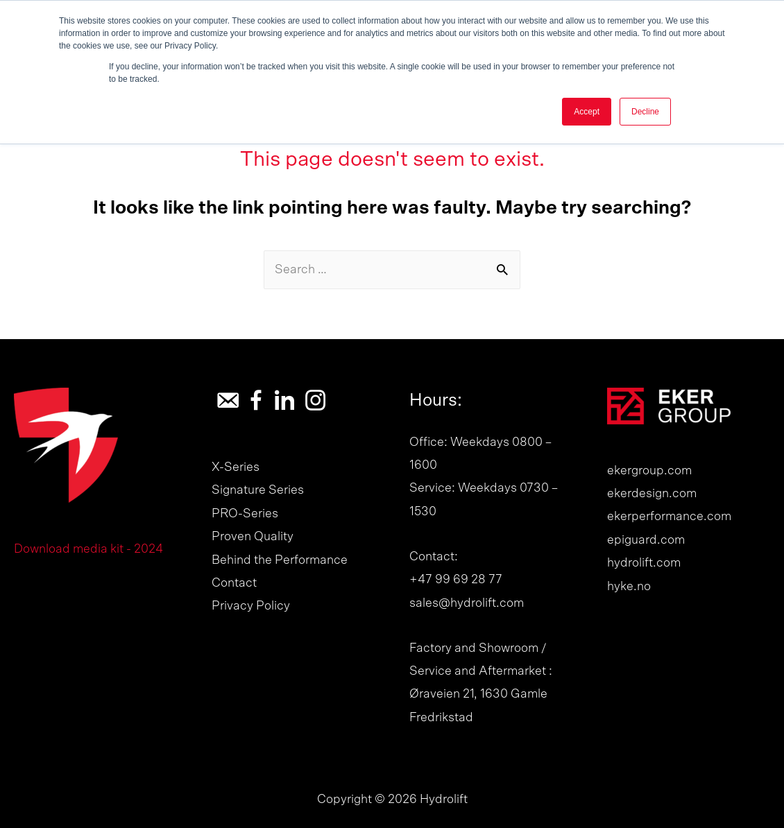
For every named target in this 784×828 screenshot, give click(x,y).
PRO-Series (245, 514)
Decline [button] (645, 112)
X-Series (235, 467)
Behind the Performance (280, 560)
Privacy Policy (251, 606)
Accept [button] (586, 112)
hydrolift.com (644, 563)
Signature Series (258, 490)
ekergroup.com (649, 471)
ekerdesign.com (652, 494)
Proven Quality (252, 537)
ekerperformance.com (669, 516)
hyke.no (629, 586)
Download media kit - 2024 (88, 549)
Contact (234, 583)
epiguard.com (646, 540)
